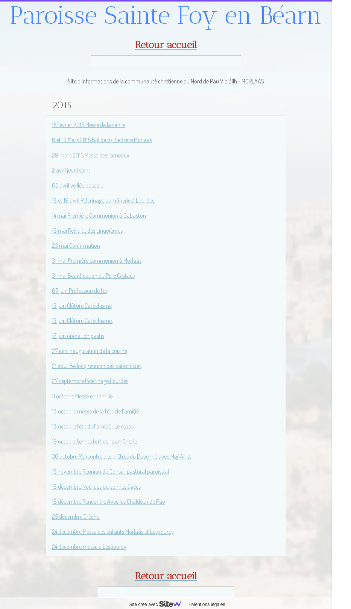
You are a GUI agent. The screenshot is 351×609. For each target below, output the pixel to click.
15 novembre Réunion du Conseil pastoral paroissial (110, 471)
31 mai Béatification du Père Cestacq (93, 275)
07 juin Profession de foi (79, 290)
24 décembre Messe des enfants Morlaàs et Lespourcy (113, 531)
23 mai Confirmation (76, 245)
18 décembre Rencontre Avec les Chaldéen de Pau (108, 501)
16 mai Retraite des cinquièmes (87, 230)
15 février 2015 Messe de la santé (88, 125)
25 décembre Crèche (76, 516)
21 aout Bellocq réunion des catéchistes (96, 366)
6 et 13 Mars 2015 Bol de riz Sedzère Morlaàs (102, 140)
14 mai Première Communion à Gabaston (99, 215)
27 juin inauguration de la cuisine (89, 350)
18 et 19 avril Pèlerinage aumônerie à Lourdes (103, 200)
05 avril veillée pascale (77, 185)
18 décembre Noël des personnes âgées (96, 486)
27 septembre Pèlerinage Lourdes (90, 381)
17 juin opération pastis (78, 335)
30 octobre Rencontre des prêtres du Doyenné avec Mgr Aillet (121, 456)
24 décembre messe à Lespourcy (89, 546)
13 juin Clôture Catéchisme (82, 305)
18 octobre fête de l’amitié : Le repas (93, 426)
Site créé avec (158, 604)
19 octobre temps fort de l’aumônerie (94, 441)
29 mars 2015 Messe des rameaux (90, 155)
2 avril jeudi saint (71, 170)
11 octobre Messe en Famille (82, 396)
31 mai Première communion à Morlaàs (96, 260)
